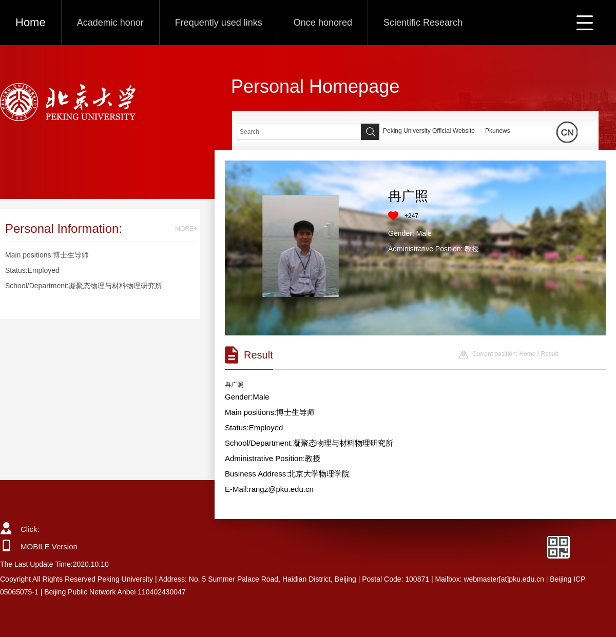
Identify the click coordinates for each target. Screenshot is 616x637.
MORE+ (186, 228)
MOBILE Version (49, 546)
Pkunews (497, 130)
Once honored (323, 22)
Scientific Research (423, 22)
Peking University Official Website (429, 130)
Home (30, 22)
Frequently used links (218, 22)
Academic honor (110, 22)
